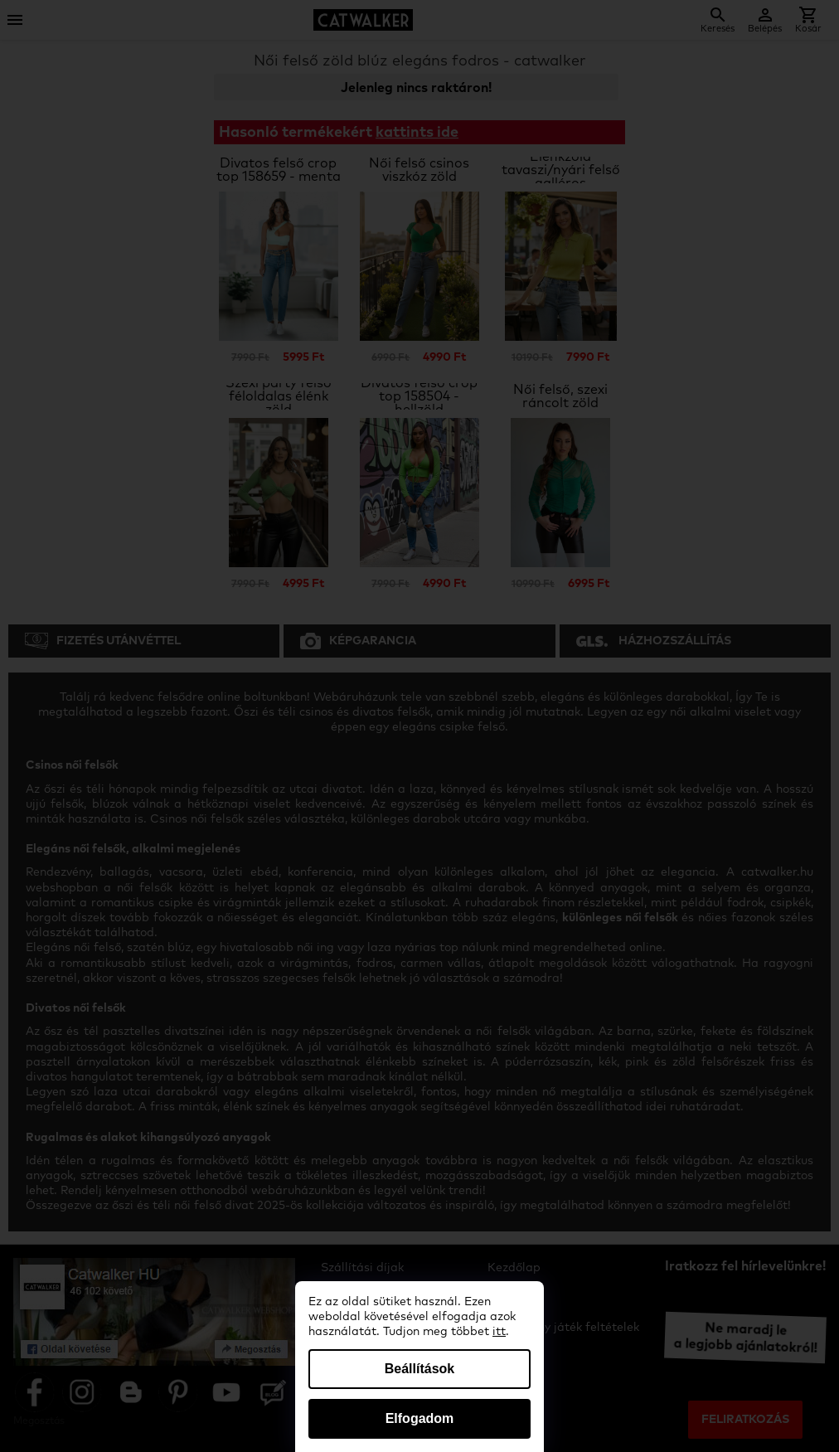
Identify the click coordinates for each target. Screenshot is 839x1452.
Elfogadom (420, 1418)
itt (499, 1332)
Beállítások (419, 1369)
